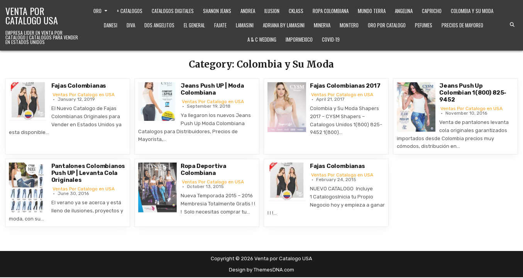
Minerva (322, 25)
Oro (97, 11)
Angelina (404, 11)
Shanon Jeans (217, 11)
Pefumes (423, 25)
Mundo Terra (372, 11)
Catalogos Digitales (173, 11)
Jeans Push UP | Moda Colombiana (212, 89)
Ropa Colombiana (331, 11)
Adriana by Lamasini (284, 25)
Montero (349, 25)
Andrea (247, 11)
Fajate (220, 25)
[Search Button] (512, 25)
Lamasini (245, 25)
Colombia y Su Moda (472, 11)
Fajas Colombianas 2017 (345, 85)
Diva (131, 25)
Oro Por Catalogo (387, 25)
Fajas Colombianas (79, 85)
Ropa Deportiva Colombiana (203, 169)
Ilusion (271, 11)
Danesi (110, 25)
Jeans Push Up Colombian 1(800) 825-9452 (472, 92)
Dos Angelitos (159, 25)
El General (194, 25)
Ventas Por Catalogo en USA (83, 94)
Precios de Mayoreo (462, 25)
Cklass (296, 11)
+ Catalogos (129, 11)
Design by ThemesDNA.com (261, 270)
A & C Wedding (261, 39)
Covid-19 (331, 39)
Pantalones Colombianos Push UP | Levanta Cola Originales (88, 173)
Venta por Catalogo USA (31, 15)
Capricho (432, 11)
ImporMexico (299, 39)
